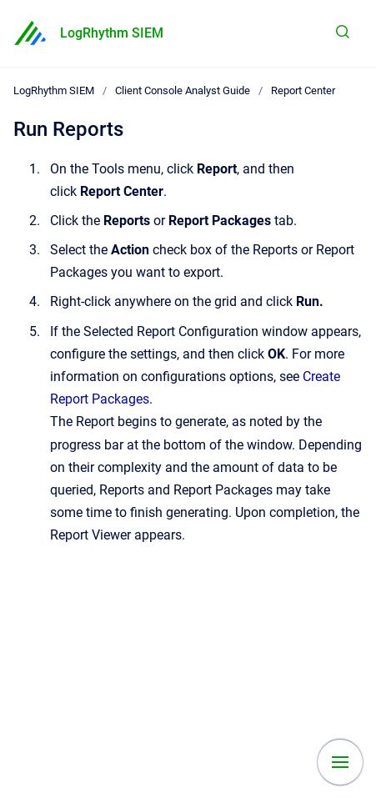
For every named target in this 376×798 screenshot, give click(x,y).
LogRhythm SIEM (111, 33)
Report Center (303, 90)
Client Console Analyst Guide (182, 90)
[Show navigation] (340, 762)
